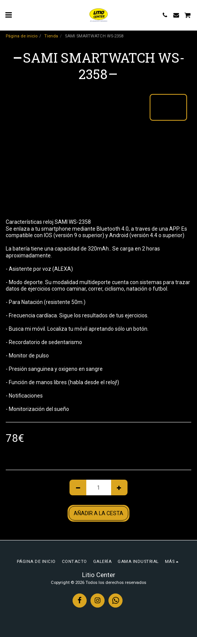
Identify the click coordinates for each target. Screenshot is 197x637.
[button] (8, 15)
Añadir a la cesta (98, 513)
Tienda (51, 36)
